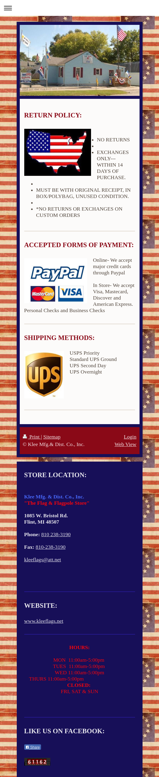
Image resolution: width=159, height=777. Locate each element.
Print (32, 437)
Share (32, 747)
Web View (126, 444)
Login (130, 437)
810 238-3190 (56, 534)
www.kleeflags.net (43, 621)
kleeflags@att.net (42, 560)
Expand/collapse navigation (79, 7)
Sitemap (51, 437)
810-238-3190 (51, 547)
